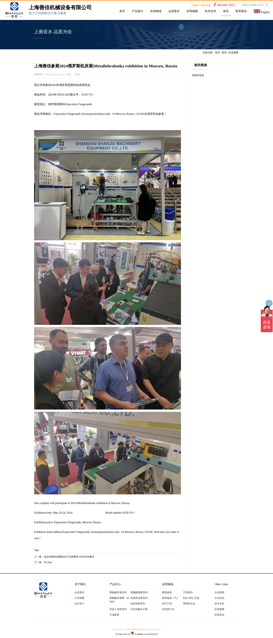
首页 (122, 11)
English (262, 11)
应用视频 (192, 11)
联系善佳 (241, 11)
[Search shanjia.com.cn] (255, 5)
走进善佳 (174, 11)
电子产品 (167, 603)
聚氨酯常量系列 (118, 592)
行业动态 (219, 598)
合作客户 (79, 603)
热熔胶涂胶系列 (139, 598)
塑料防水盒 (189, 603)
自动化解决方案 (139, 609)
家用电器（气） (170, 598)
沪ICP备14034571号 (122, 634)
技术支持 (210, 11)
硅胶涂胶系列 (138, 603)
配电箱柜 (167, 592)
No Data (48, 562)
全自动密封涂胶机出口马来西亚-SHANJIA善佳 (69, 556)
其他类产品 (168, 609)
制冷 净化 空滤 (191, 598)
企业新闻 (233, 52)
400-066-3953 (226, 5)
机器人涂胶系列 (118, 609)
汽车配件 (188, 592)
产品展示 (137, 11)
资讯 (226, 11)
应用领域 (155, 11)
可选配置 (114, 615)
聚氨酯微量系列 (139, 592)
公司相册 (79, 598)
